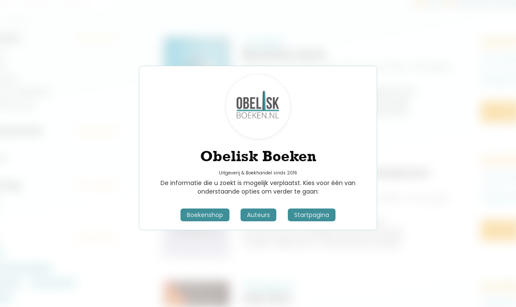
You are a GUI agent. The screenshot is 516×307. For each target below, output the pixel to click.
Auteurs (258, 215)
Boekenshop (205, 215)
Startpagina (311, 215)
